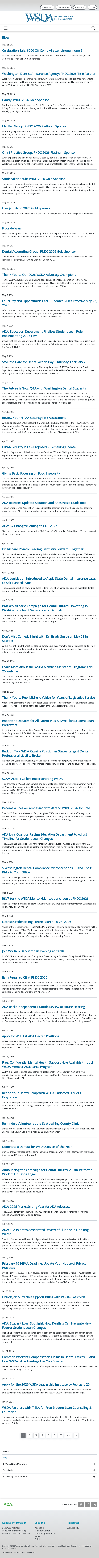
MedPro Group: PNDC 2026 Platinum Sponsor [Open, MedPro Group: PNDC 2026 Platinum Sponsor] (34, 126)
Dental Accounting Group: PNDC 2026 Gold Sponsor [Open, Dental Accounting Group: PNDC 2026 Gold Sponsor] (39, 251)
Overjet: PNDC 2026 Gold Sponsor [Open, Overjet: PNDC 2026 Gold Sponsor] (26, 208)
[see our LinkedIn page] (94, 1504)
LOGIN (92, 7)
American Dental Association (16, 1533)
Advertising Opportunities (15, 1476)
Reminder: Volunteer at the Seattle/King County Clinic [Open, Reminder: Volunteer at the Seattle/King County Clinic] (40, 1123)
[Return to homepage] (49, 18)
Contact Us (47, 7)
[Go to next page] (76, 1435)
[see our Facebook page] (81, 1504)
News (6, 1451)
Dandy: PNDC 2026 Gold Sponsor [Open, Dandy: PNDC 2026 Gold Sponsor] (25, 100)
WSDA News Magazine (16, 1464)
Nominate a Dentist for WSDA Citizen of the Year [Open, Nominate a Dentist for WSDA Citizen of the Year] (37, 1147)
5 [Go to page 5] (48, 1435)
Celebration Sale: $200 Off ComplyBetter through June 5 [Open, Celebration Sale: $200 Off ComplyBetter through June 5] (42, 50)
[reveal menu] (5, 28)
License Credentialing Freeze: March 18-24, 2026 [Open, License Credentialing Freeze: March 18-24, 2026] (36, 922)
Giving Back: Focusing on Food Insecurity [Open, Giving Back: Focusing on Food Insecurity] (31, 473)
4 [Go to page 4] (42, 1435)
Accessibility (73, 1527)
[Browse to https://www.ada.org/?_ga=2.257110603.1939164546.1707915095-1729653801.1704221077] (8, 1504)
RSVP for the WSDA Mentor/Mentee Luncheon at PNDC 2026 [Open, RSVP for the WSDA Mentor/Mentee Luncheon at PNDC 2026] (45, 898)
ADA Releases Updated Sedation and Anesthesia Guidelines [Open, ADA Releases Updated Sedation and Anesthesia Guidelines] (44, 503)
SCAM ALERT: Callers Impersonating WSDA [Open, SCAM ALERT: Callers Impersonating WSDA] (32, 779)
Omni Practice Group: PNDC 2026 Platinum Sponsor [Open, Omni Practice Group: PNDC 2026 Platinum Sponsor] (39, 152)
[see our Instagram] (87, 1504)
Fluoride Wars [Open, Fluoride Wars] (12, 228)
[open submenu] (94, 1463)
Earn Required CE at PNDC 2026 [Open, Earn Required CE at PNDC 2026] (24, 977)
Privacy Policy (7, 1552)
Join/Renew (79, 7)
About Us (39, 1527)
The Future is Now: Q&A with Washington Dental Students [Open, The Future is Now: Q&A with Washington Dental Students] (44, 388)
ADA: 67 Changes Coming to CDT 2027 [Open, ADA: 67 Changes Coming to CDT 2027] (29, 526)
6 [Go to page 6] (54, 1435)
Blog (5, 1457)
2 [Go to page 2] (30, 1435)
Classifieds (8, 1470)
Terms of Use (19, 1552)
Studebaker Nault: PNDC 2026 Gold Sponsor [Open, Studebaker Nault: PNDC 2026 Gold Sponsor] (33, 179)
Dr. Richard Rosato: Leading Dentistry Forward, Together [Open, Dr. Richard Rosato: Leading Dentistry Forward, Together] (42, 549)
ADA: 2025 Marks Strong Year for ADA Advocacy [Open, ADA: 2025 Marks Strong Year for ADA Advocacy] (36, 1206)
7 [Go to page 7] (60, 1435)
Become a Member (11, 1527)
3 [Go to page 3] (36, 1435)
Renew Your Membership (14, 1530)
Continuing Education (45, 1533)
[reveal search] (93, 28)
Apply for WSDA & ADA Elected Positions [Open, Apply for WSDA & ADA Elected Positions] (30, 1036)
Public (37, 1539)
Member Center (42, 1530)
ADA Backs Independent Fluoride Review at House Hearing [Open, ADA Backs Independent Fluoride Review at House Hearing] (43, 1007)
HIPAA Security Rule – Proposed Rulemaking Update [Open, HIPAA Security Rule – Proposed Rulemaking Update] (39, 447)
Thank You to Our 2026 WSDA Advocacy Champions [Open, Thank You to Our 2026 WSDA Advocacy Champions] (39, 275)
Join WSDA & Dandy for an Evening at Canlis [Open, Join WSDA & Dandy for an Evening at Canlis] (33, 951)
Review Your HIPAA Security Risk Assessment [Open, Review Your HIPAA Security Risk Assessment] (34, 418)
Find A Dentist (63, 7)
